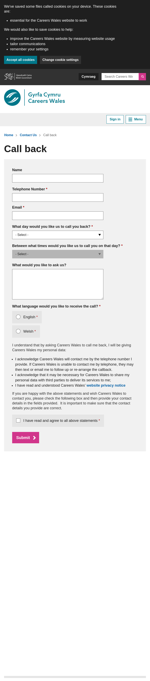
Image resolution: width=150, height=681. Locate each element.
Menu (136, 119)
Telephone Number (28, 189)
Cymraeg (88, 76)
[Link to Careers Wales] (34, 97)
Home (8, 135)
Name (17, 170)
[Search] (142, 76)
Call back (50, 135)
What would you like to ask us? (39, 265)
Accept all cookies (20, 60)
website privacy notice (106, 385)
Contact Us (28, 135)
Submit (23, 437)
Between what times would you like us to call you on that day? (67, 245)
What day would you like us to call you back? (52, 226)
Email (17, 207)
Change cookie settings (61, 60)
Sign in (115, 119)
